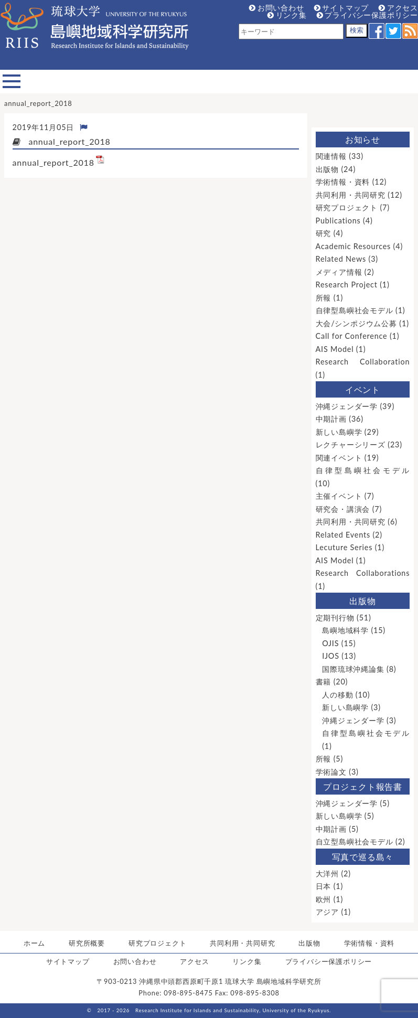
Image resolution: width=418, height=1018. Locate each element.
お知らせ (362, 139)
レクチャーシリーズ (350, 444)
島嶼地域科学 (345, 630)
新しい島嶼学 (339, 431)
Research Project (347, 284)
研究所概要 (87, 943)
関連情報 (331, 156)
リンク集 (287, 14)
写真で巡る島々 (363, 857)
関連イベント (339, 457)
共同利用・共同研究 (350, 194)
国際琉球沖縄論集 (353, 669)
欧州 (323, 899)
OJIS (330, 643)
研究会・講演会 (343, 509)
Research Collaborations (363, 573)
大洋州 (327, 873)
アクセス (398, 7)
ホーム (34, 943)
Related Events (343, 534)
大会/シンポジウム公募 (356, 323)
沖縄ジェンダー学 (347, 406)
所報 (323, 297)
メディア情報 (339, 271)
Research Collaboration (363, 361)
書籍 (323, 681)
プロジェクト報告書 (362, 786)
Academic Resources (353, 246)
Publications (338, 220)
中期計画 (331, 418)
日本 (323, 886)
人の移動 (337, 694)
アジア (327, 911)
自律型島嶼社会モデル (354, 310)
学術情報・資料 (343, 181)
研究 (323, 233)
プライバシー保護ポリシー (367, 14)
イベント (362, 389)
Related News (341, 258)
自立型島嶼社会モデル (354, 841)
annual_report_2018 (53, 162)
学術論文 (331, 771)
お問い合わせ (276, 7)
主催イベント (339, 495)
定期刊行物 (335, 617)
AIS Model (335, 349)
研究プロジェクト (347, 207)
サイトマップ (341, 7)
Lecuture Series (344, 547)
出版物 (327, 169)
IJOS (330, 655)
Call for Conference (352, 335)
